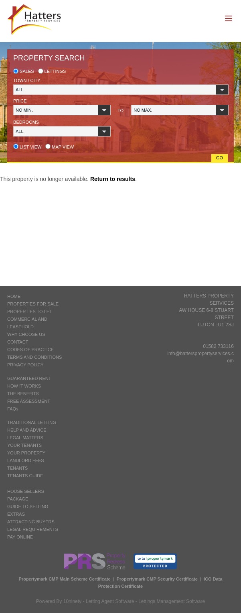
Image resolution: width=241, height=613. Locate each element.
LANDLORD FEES (25, 460)
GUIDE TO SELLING (27, 506)
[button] (121, 89)
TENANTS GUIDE (25, 475)
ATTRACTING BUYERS (31, 521)
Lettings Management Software (171, 601)
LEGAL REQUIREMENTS (32, 529)
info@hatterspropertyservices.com (200, 357)
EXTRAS (16, 514)
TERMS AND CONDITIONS (34, 357)
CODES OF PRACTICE (30, 349)
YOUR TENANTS (24, 445)
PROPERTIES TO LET (29, 311)
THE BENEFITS (23, 393)
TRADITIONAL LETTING (31, 422)
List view (27, 147)
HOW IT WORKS (24, 386)
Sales (23, 71)
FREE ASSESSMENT (28, 401)
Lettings (52, 71)
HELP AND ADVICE (27, 430)
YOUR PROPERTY (26, 452)
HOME (13, 296)
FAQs (12, 408)
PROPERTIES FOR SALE (33, 303)
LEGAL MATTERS (25, 437)
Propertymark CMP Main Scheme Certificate (65, 579)
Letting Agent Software (110, 601)
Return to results (112, 179)
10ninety (72, 601)
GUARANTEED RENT (29, 378)
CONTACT (17, 342)
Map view (59, 147)
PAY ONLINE (20, 537)
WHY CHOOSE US (26, 334)
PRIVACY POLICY (25, 364)
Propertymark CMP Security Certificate (157, 579)
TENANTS (17, 468)
